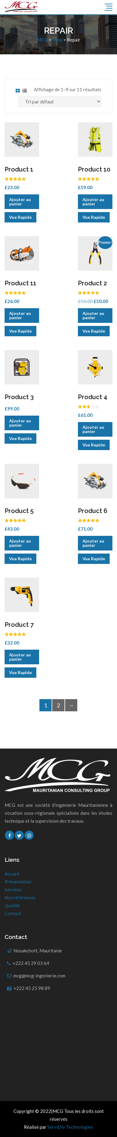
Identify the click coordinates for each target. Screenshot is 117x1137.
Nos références (20, 897)
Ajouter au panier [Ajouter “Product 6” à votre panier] (93, 543)
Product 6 (92, 510)
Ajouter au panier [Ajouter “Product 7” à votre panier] (20, 657)
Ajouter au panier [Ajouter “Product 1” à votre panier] (20, 201)
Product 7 (19, 624)
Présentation (18, 881)
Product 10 (94, 169)
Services (13, 889)
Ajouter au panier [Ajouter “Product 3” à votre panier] (20, 423)
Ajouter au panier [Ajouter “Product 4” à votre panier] (93, 429)
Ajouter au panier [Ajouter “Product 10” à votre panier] (93, 201)
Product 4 (92, 397)
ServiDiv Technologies (70, 1127)
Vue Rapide (20, 217)
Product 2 (92, 283)
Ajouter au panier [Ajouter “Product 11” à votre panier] (20, 315)
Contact (13, 913)
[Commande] (59, 101)
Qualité (12, 905)
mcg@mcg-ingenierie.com (39, 975)
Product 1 (19, 169)
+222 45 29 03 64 (31, 963)
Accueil (12, 873)
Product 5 (19, 510)
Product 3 (19, 397)
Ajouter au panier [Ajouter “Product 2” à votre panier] (93, 315)
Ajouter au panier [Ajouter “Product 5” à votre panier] (20, 543)
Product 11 (20, 283)
